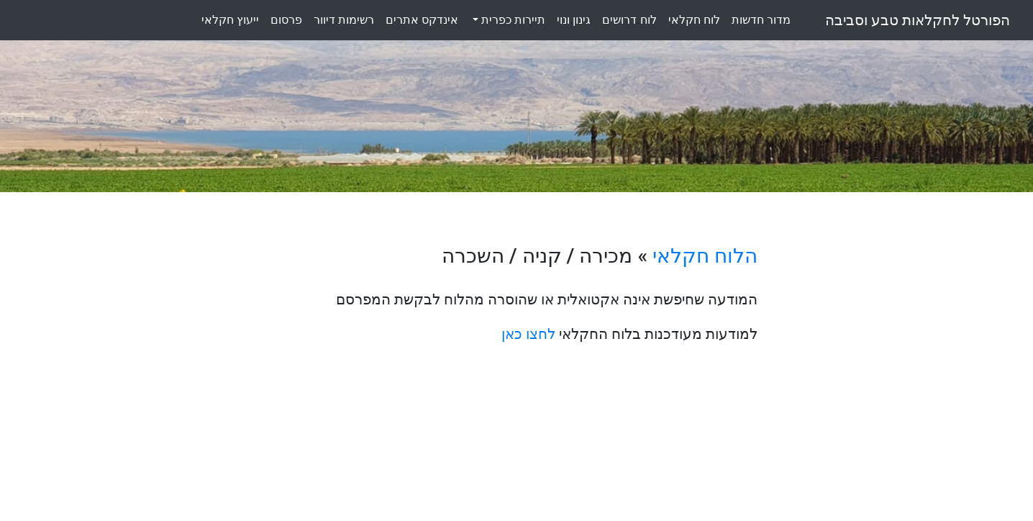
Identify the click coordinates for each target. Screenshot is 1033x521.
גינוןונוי (574, 20)
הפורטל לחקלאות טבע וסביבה (917, 20)
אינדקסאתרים (422, 20)
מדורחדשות (761, 20)
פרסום (286, 20)
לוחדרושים (629, 20)
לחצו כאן (528, 334)
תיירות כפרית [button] (511, 20)
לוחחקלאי (694, 20)
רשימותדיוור (344, 20)
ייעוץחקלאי (230, 20)
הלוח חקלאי (704, 256)
